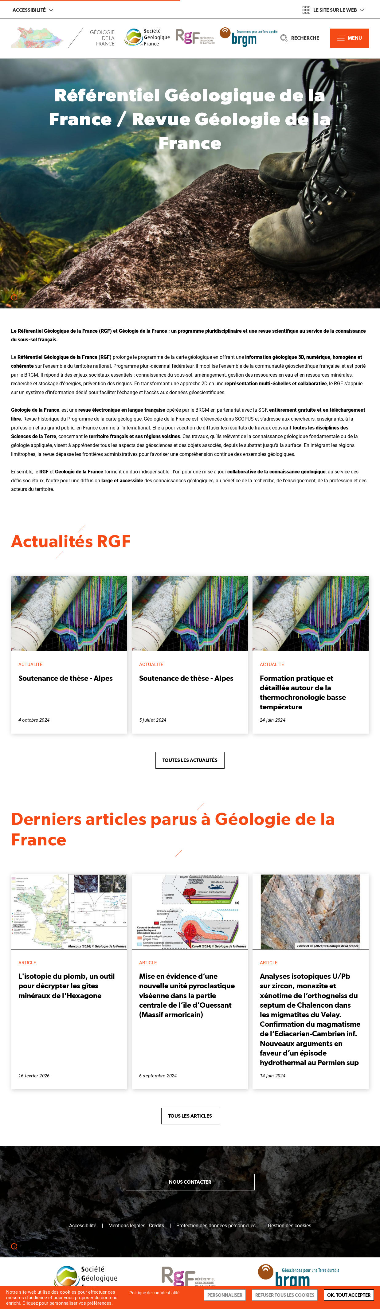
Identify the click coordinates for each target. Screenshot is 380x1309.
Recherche (299, 38)
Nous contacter (190, 1182)
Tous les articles (190, 1116)
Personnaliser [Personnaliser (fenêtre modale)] (224, 1295)
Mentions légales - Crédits (136, 1225)
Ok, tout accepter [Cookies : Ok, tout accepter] (348, 1295)
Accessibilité (33, 10)
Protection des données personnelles (216, 1225)
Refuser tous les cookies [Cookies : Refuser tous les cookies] (284, 1295)
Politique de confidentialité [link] (154, 1292)
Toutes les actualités (190, 760)
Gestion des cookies (289, 1225)
